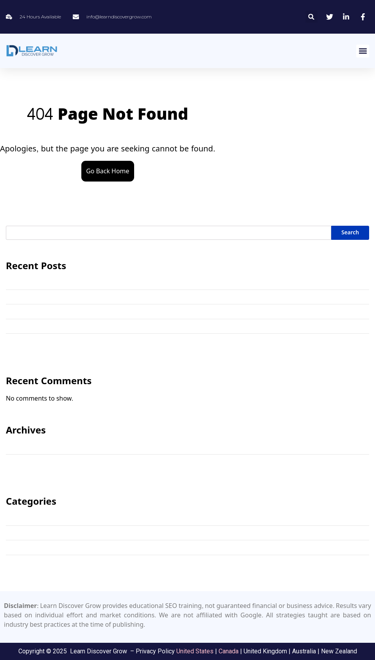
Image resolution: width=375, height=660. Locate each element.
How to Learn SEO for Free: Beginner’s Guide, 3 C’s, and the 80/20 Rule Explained (116, 282)
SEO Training (23, 547)
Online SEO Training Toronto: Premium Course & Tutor (80, 311)
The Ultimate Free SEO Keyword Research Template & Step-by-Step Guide (106, 296)
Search (350, 232)
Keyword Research (31, 518)
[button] (311, 17)
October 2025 (24, 461)
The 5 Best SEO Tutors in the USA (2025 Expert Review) (81, 340)
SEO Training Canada (34, 562)
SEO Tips (18, 532)
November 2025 (27, 446)
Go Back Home (107, 171)
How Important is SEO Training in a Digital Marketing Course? (91, 326)
